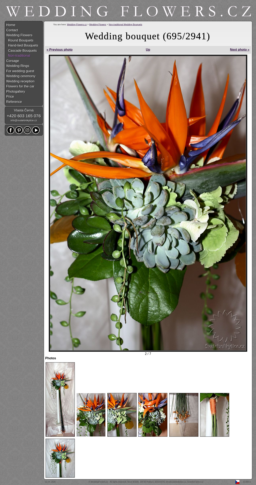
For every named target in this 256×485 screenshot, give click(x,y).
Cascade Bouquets (21, 51)
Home (10, 25)
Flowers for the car (20, 86)
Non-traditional (18, 56)
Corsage (12, 61)
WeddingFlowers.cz (99, 482)
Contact (12, 30)
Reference (14, 102)
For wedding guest (20, 71)
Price (10, 96)
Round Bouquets (19, 40)
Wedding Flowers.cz (77, 24)
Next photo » (239, 49)
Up (148, 49)
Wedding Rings (17, 66)
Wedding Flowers (97, 24)
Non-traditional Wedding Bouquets (125, 24)
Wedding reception (20, 81)
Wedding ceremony (20, 76)
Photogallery (15, 91)
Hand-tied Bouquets (22, 45)
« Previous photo (60, 49)
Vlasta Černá (24, 110)
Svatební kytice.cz (195, 482)
